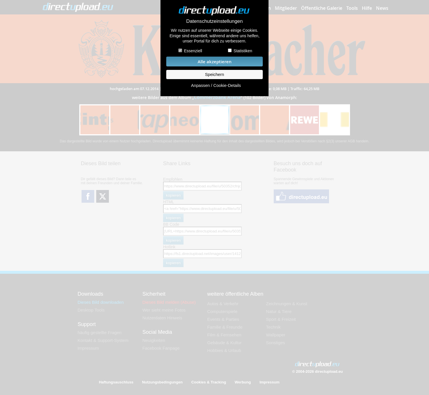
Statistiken (243, 51)
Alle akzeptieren (215, 61)
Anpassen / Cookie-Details (216, 85)
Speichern (214, 74)
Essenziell (193, 51)
